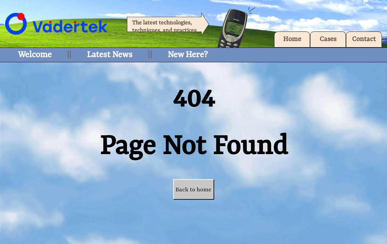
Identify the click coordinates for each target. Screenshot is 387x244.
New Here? (188, 55)
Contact (364, 39)
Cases (328, 39)
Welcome (35, 55)
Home (292, 39)
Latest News (109, 55)
